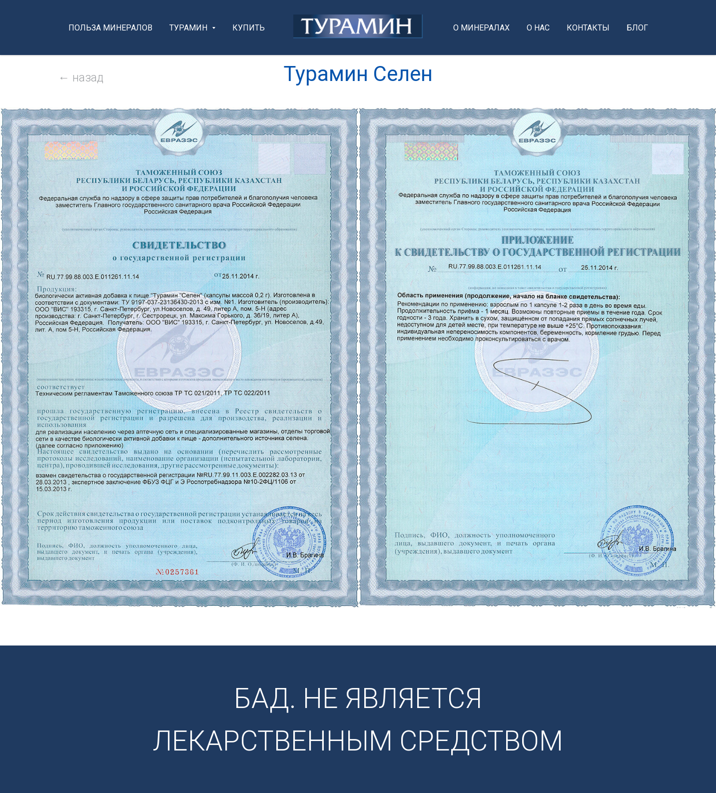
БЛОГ (637, 27)
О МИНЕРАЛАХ (481, 27)
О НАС (538, 27)
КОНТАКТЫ (588, 27)
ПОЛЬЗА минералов (110, 27)
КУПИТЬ (248, 27)
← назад (80, 77)
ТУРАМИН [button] (189, 27)
